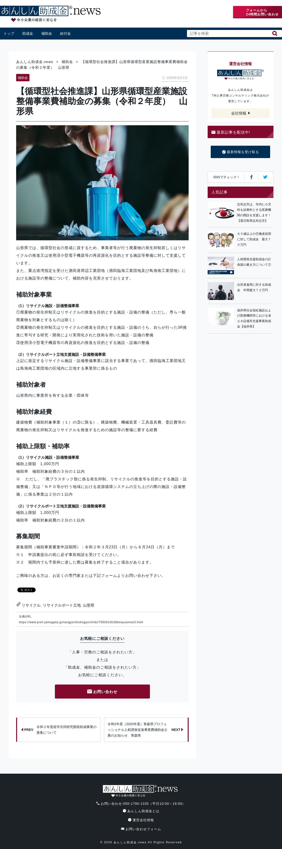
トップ (9, 33)
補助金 (46, 33)
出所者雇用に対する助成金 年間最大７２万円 (254, 287)
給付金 (65, 33)
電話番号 (196, 12)
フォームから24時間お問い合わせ (262, 12)
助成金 (27, 33)
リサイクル (31, 605)
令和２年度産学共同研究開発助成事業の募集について (58, 729)
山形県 (88, 605)
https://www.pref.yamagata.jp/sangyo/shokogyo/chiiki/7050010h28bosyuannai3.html (81, 622)
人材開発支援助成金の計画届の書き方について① (254, 261)
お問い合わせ (102, 692)
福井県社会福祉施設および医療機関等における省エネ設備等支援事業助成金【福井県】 (254, 318)
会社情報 (238, 113)
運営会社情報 (141, 820)
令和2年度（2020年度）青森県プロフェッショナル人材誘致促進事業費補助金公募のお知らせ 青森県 (145, 729)
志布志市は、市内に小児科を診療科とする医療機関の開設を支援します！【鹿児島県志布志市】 (254, 212)
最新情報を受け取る (240, 152)
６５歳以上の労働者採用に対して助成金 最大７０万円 (254, 239)
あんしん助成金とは (141, 811)
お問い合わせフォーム (141, 829)
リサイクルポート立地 (62, 605)
